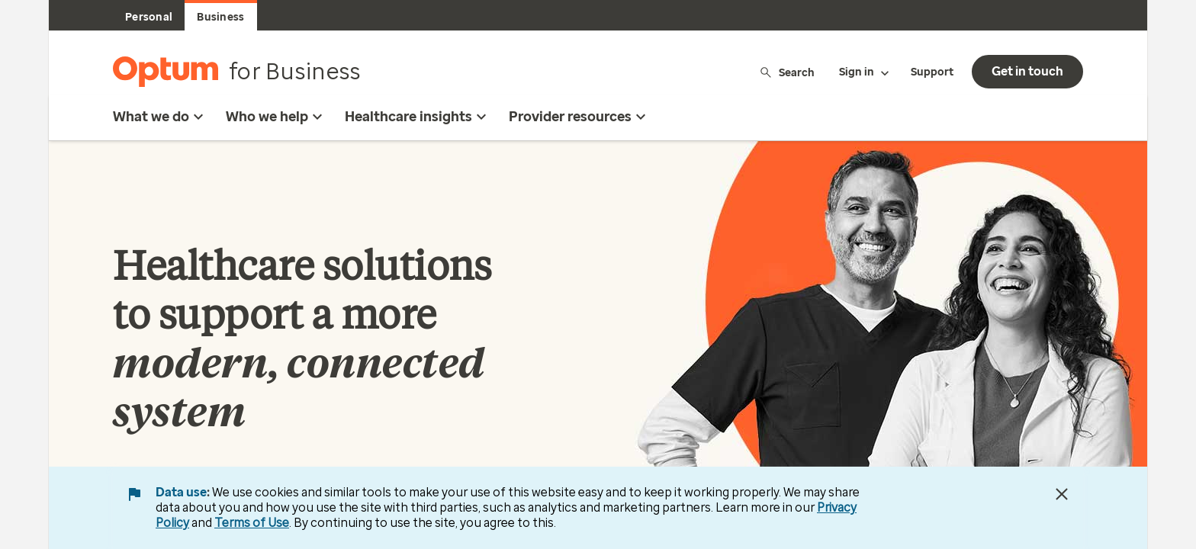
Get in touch (1027, 71)
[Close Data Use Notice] (1062, 494)
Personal (148, 17)
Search (787, 72)
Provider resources (579, 117)
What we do (160, 117)
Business (220, 17)
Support (932, 72)
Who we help (276, 117)
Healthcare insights (417, 117)
